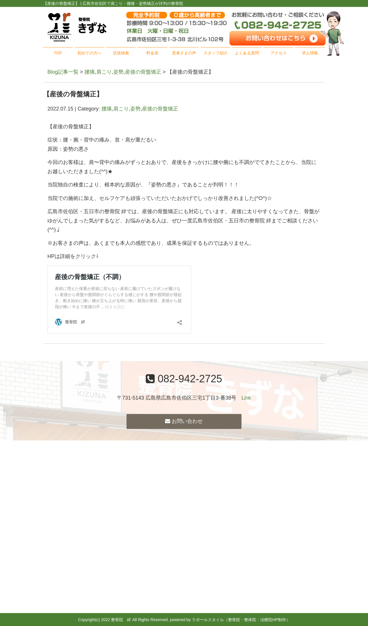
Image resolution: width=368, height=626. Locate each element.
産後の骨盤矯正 (143, 72)
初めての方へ (89, 53)
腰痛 (90, 72)
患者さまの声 (184, 53)
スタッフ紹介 (216, 53)
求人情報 (310, 53)
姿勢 (118, 72)
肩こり (104, 72)
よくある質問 (247, 53)
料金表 (152, 53)
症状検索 (121, 53)
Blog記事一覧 (62, 72)
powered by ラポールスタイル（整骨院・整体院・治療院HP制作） (230, 619)
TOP (58, 53)
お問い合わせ (184, 421)
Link (246, 398)
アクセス (279, 53)
